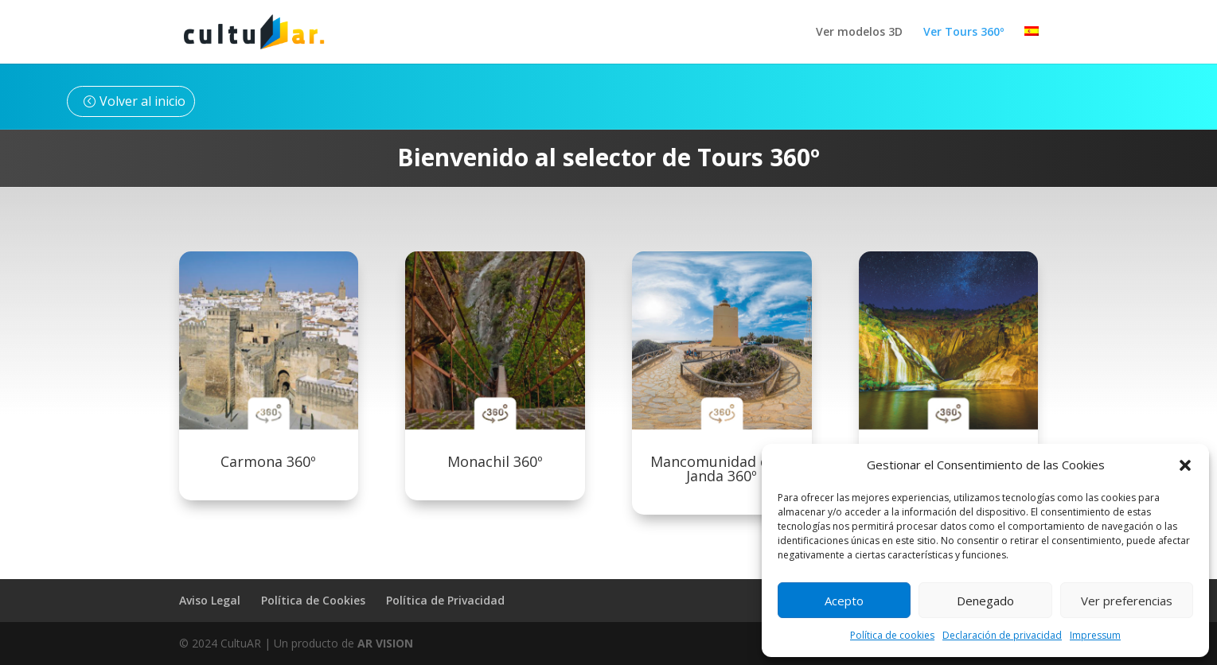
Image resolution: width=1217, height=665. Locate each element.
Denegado (985, 601)
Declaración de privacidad (1002, 635)
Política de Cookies (313, 600)
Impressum (1095, 635)
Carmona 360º (268, 461)
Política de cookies (892, 635)
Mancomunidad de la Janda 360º (721, 468)
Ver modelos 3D (859, 32)
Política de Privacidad (445, 600)
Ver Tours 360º (963, 32)
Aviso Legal (209, 600)
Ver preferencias (1126, 601)
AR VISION (385, 643)
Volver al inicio (142, 101)
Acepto (844, 601)
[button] (1185, 465)
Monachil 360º (495, 461)
